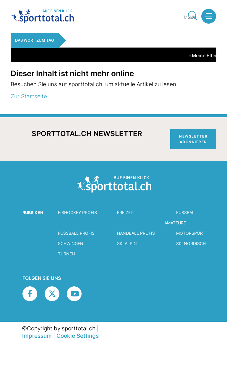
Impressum (37, 335)
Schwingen (70, 243)
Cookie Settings (77, 335)
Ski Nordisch (191, 243)
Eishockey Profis (77, 212)
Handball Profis (136, 233)
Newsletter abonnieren (193, 139)
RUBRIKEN (32, 212)
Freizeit (125, 212)
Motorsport (190, 233)
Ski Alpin (127, 243)
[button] (206, 16)
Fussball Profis (76, 233)
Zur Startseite (29, 96)
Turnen (66, 253)
